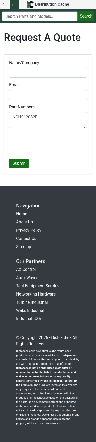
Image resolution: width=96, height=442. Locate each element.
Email (14, 84)
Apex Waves (27, 277)
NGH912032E (48, 120)
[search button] (14, 4)
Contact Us (26, 238)
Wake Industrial (30, 310)
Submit (19, 163)
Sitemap (23, 246)
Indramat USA (28, 318)
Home (21, 213)
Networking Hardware (36, 294)
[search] (40, 16)
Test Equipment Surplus (37, 285)
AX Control (26, 269)
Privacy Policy (28, 230)
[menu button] (5, 4)
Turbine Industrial (32, 302)
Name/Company (24, 62)
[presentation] (48, 142)
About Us (24, 222)
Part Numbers (22, 107)
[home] (48, 4)
